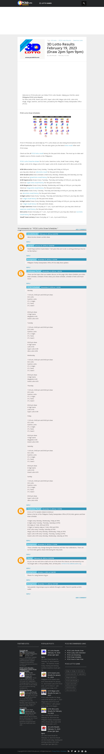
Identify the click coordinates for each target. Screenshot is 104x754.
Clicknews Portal (34, 271)
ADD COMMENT (81, 229)
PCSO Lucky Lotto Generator (76, 653)
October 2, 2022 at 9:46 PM (46, 572)
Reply (28, 242)
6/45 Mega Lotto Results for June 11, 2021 (54, 693)
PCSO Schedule (33, 287)
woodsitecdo (32, 234)
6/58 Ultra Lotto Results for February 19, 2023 (55, 711)
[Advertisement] (52, 20)
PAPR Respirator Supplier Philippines (31, 653)
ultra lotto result (41, 172)
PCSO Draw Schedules (74, 657)
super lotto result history (35, 183)
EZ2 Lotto (80, 671)
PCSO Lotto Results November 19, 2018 (31, 693)
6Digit (73, 671)
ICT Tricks (23, 708)
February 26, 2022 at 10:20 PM (44, 558)
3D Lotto (53, 40)
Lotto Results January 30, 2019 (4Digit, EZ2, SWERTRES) (30, 675)
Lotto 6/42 (82, 674)
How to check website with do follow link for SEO (30, 711)
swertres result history (28, 209)
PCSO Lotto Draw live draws (29, 161)
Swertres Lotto (78, 40)
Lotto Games (45, 3)
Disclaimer (64, 751)
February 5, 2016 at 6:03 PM (49, 234)
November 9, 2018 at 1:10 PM (50, 287)
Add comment (81, 598)
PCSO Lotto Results (65, 40)
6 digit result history (29, 198)
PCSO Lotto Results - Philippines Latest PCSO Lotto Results (28, 669)
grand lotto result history (38, 177)
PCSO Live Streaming (74, 655)
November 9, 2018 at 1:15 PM (52, 509)
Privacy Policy (56, 751)
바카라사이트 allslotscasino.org (71, 564)
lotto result (69, 145)
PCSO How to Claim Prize (75, 659)
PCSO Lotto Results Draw (75, 650)
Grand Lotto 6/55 (71, 674)
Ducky (29, 558)
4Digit (67, 671)
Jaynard (30, 245)
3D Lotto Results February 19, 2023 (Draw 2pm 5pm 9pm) (65, 48)
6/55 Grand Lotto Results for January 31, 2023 (54, 675)
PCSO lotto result (37, 153)
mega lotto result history (35, 188)
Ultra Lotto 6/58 (70, 690)
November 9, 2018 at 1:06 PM (52, 271)
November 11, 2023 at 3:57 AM (48, 584)
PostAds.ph (24, 650)
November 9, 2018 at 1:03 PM (47, 259)
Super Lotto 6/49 (71, 684)
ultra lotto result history (31, 193)
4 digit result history (29, 204)
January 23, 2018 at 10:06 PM (44, 246)
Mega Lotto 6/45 (71, 677)
